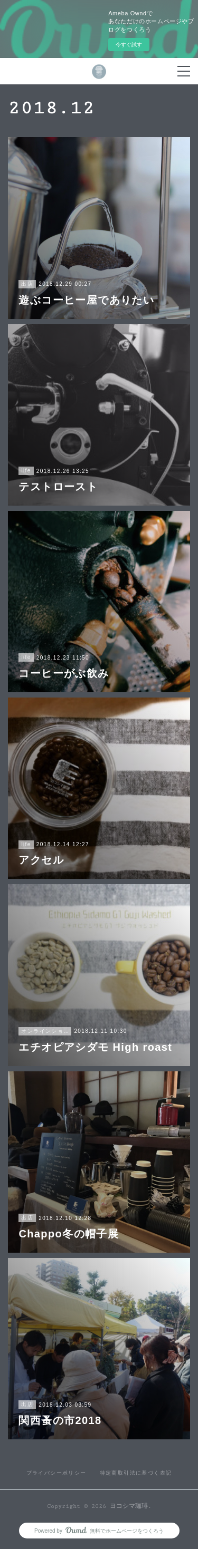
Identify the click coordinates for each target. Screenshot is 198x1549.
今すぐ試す (129, 44)
